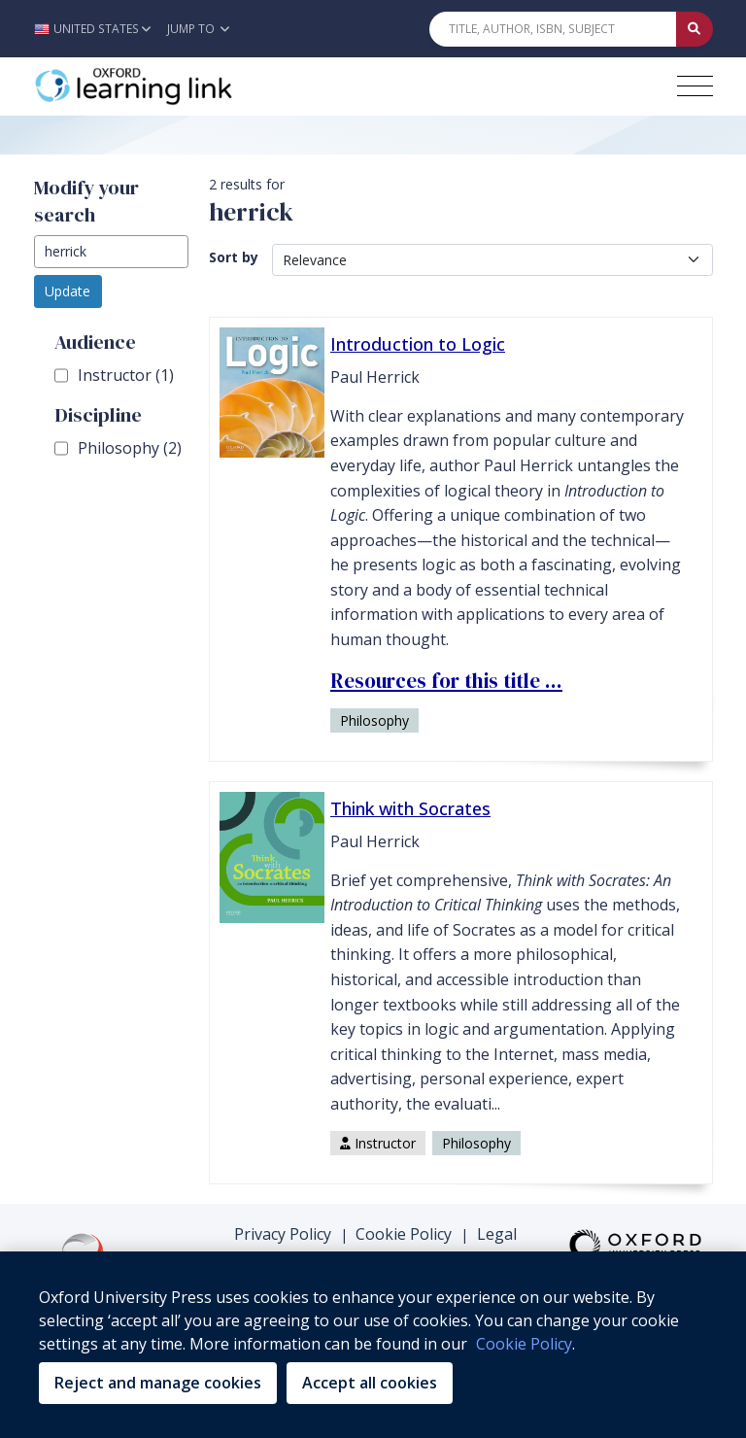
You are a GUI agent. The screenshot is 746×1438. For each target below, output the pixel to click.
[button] (97, 28)
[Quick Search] (552, 29)
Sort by (233, 257)
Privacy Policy (282, 1234)
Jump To (198, 28)
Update (67, 291)
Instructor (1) (114, 376)
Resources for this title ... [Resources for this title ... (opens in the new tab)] (446, 681)
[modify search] (111, 251)
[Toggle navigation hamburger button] (695, 86)
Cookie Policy (404, 1234)
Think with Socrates (410, 808)
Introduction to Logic (417, 344)
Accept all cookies (369, 1382)
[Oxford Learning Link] (179, 86)
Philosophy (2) (118, 449)
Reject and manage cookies (157, 1382)
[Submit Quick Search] (694, 29)
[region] (373, 1344)
